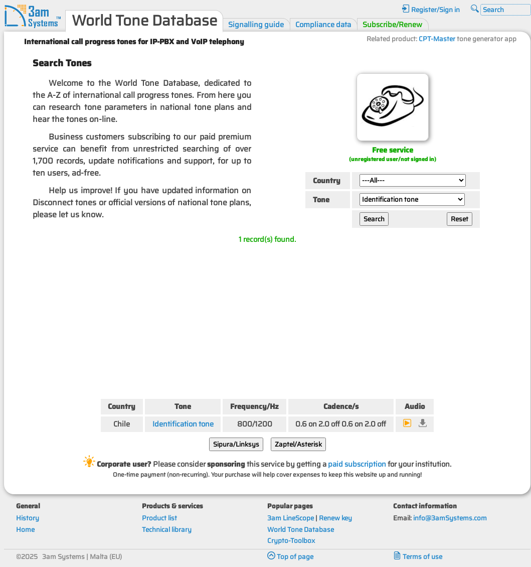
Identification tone (183, 424)
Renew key (335, 518)
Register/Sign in (431, 10)
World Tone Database (300, 529)
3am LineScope (290, 518)
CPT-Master (437, 39)
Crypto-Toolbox (291, 540)
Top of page (290, 556)
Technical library (167, 529)
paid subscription (357, 464)
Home (25, 529)
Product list (159, 518)
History (27, 518)
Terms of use (417, 556)
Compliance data (323, 24)
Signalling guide (256, 24)
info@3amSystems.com (450, 518)
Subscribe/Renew (392, 24)
